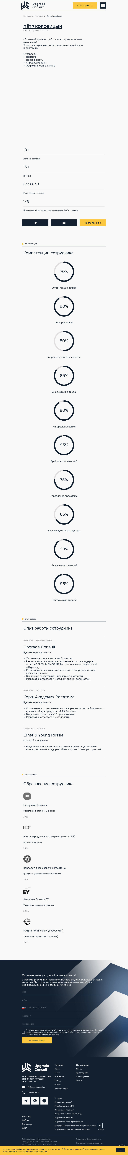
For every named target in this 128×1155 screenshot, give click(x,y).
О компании (59, 1077)
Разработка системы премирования (69, 1122)
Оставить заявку (37, 1040)
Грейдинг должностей (63, 1102)
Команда (39, 16)
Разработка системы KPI (64, 1118)
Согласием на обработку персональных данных (74, 1030)
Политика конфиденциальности (88, 1139)
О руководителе (82, 1077)
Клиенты (79, 1081)
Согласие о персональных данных (89, 1143)
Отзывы (57, 1085)
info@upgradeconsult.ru (36, 1087)
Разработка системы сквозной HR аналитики (72, 1130)
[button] (85, 5)
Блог (24, 1128)
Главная (27, 16)
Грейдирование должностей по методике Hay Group (75, 1126)
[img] (26, 1101)
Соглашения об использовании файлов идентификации (25, 1152)
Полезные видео (61, 1089)
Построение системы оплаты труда (68, 1114)
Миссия (79, 1069)
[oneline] (62, 1016)
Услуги (58, 1098)
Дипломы (27, 1124)
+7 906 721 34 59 (33, 1092)
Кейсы (25, 1120)
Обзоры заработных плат (64, 1110)
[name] (62, 992)
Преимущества (82, 1073)
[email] (62, 1000)
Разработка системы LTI (64, 1106)
